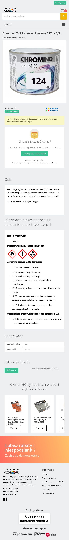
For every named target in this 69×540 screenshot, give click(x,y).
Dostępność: (10, 108)
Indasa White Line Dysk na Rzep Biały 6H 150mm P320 (42, 420)
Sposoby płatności (49, 489)
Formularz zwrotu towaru (52, 485)
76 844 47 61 (35, 516)
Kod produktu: (9, 37)
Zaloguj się (60, 3)
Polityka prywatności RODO (53, 482)
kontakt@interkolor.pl (36, 520)
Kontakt (45, 474)
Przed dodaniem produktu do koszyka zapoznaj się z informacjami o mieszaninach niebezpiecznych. (32, 120)
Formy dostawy (48, 493)
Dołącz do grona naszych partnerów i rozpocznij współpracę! (34, 163)
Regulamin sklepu (49, 478)
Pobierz (11, 370)
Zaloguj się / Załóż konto (34, 153)
